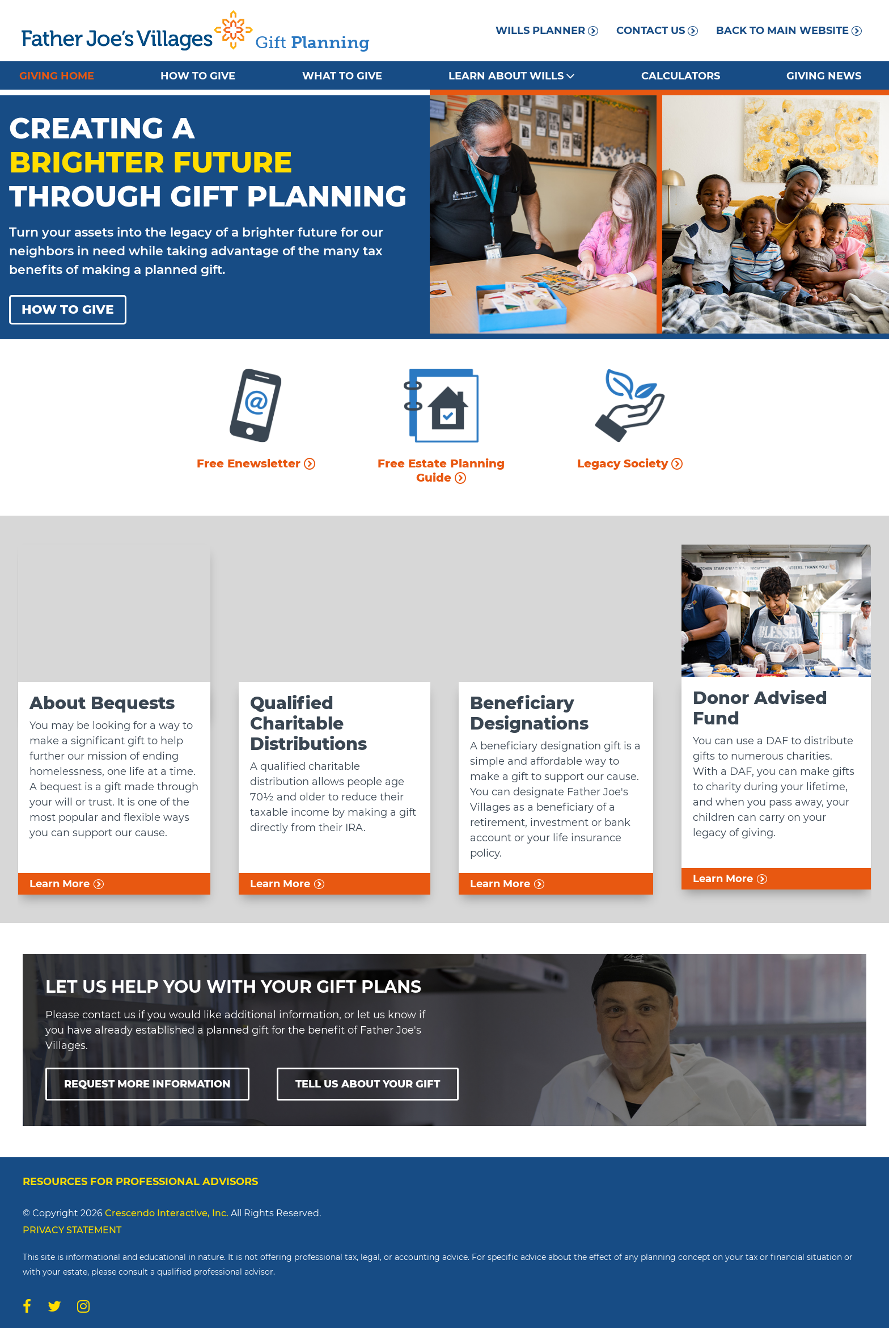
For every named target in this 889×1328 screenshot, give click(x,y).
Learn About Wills (511, 76)
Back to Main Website (789, 30)
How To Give (68, 309)
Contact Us (657, 30)
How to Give (197, 76)
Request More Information (147, 1084)
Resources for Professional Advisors (140, 1181)
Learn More (66, 884)
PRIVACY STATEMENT (72, 1230)
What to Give (342, 76)
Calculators (680, 76)
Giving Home (56, 76)
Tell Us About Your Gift (367, 1084)
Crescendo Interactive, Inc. (166, 1213)
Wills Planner (547, 30)
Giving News (823, 76)
